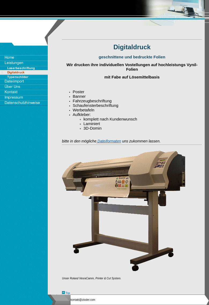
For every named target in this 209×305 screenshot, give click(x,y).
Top (68, 293)
